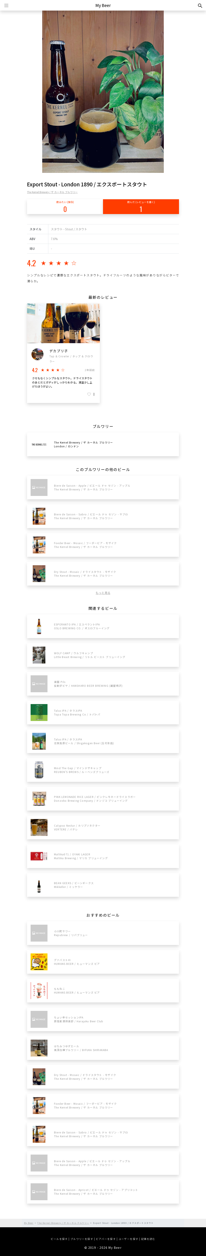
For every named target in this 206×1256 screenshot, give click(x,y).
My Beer (103, 5)
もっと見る (103, 593)
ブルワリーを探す (81, 1239)
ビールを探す (59, 1239)
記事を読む (148, 1239)
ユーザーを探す (128, 1239)
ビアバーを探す (106, 1239)
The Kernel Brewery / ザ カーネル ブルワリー (52, 192)
